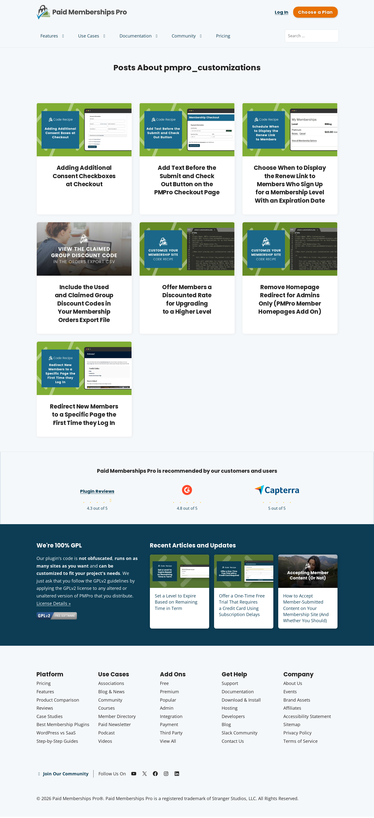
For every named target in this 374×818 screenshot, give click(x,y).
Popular (168, 701)
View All (168, 742)
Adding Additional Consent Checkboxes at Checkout (84, 176)
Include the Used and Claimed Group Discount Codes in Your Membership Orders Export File (84, 304)
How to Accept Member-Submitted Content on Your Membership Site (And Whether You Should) (306, 609)
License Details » (53, 604)
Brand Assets (296, 701)
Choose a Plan (315, 12)
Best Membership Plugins (62, 726)
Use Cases (92, 36)
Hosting (230, 709)
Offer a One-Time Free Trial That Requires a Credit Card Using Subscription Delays (242, 606)
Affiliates (292, 709)
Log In (281, 12)
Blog (226, 726)
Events (290, 692)
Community (188, 36)
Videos (105, 742)
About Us (292, 684)
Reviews (44, 709)
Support (230, 684)
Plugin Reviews (97, 492)
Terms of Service (300, 742)
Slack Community (239, 734)
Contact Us (233, 742)
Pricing (223, 36)
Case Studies (49, 717)
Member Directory (117, 717)
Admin (166, 709)
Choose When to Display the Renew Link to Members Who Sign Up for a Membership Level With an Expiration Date (290, 184)
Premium (169, 692)
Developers (233, 717)
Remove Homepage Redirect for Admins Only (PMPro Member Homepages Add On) (289, 300)
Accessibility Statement (307, 717)
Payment (169, 726)
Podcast (106, 734)
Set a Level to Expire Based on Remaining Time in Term (176, 603)
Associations (111, 684)
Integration (171, 717)
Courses (106, 709)
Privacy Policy (297, 734)
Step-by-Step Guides (57, 742)
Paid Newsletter (114, 726)
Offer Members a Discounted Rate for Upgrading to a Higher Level (187, 300)
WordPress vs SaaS (56, 734)
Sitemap (291, 726)
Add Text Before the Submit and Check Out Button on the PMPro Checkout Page (187, 180)
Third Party (171, 734)
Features (53, 36)
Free (164, 684)
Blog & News (111, 692)
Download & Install (241, 701)
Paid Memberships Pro (108, 8)
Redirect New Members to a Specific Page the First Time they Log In (84, 415)
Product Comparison (57, 701)
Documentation (140, 36)
